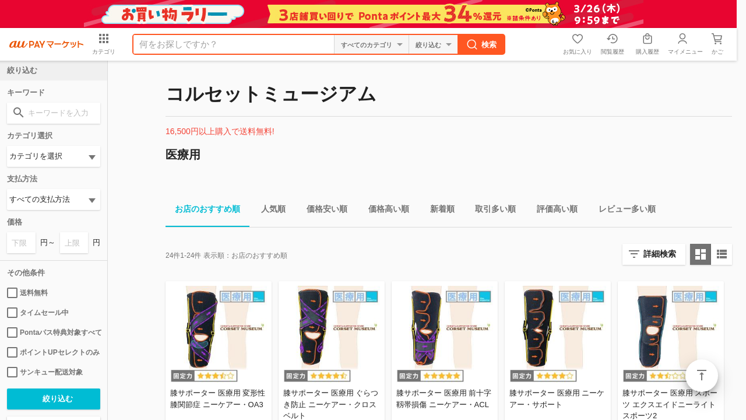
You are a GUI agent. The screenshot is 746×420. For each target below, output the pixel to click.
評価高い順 (552, 211)
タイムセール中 (38, 312)
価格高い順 (384, 211)
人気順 (269, 211)
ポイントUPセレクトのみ (53, 352)
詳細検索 (659, 253)
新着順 (438, 211)
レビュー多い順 (622, 211)
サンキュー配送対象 (45, 372)
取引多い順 (491, 211)
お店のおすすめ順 (203, 211)
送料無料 (27, 293)
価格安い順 (322, 211)
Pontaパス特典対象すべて (53, 332)
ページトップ (701, 375)
